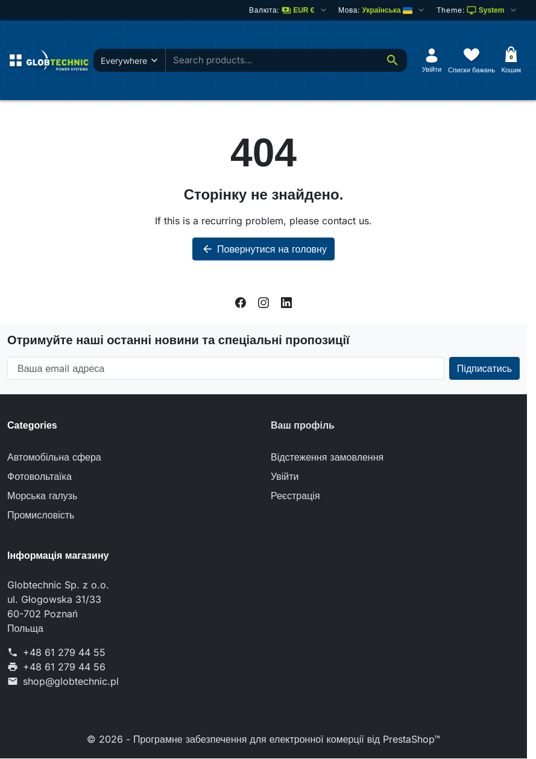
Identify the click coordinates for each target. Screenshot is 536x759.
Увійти (285, 476)
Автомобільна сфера (54, 457)
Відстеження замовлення (327, 457)
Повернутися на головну (263, 249)
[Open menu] (16, 60)
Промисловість (40, 515)
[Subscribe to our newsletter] (484, 368)
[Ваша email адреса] (225, 368)
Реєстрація (295, 496)
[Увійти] (432, 60)
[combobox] (294, 60)
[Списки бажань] (471, 60)
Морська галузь (42, 496)
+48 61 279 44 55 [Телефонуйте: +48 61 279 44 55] (64, 652)
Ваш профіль (303, 425)
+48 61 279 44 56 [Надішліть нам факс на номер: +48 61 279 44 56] (64, 667)
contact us (345, 221)
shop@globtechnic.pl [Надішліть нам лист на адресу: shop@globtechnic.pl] (71, 681)
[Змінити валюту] (288, 10)
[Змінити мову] (382, 10)
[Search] (392, 60)
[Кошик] (511, 60)
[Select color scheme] (477, 10)
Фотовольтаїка (39, 476)
